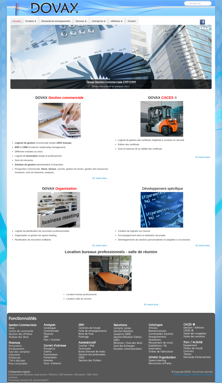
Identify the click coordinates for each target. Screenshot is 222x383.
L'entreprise (99, 21)
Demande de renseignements (55, 21)
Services (81, 21)
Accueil (16, 21)
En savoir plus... (100, 177)
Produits (30, 21)
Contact (132, 21)
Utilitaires (117, 21)
